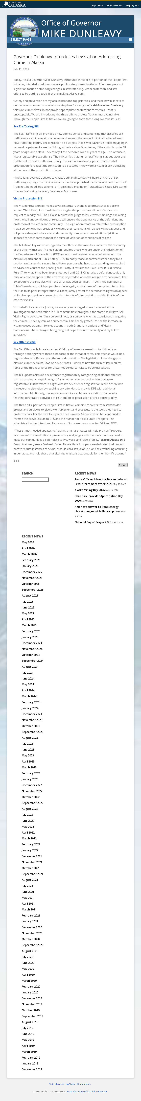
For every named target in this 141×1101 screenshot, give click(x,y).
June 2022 (28, 821)
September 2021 (32, 874)
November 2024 (32, 649)
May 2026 (28, 542)
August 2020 (30, 951)
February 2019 (31, 1057)
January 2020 (30, 992)
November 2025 (32, 578)
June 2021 (28, 892)
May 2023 (28, 755)
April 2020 (28, 974)
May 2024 (28, 684)
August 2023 (30, 738)
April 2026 (28, 548)
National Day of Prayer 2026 (93, 522)
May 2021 (28, 898)
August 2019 (30, 1022)
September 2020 (32, 945)
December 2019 (32, 998)
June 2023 (28, 749)
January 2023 (30, 779)
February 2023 (31, 773)
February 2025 (31, 631)
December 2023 (32, 714)
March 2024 (29, 696)
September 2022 (32, 803)
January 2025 (30, 637)
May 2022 (28, 826)
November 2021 (32, 862)
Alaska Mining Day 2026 (90, 490)
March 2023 (29, 767)
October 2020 (31, 939)
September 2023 (32, 732)
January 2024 (30, 708)
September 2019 (32, 1016)
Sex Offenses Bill (24, 342)
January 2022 (30, 850)
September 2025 (32, 589)
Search (122, 464)
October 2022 (31, 797)
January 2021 (30, 921)
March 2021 (29, 909)
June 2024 (28, 678)
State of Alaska (23, 4)
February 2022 (31, 844)
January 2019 (30, 1063)
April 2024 (28, 690)
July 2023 (27, 744)
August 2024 (30, 667)
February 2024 (31, 702)
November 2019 (32, 1004)
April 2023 (28, 761)
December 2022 (32, 785)
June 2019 (28, 1034)
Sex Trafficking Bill (26, 126)
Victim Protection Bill (27, 198)
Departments (114, 5)
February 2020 (31, 986)
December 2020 (32, 927)
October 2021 (31, 868)
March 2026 (29, 554)
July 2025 (27, 601)
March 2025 (29, 625)
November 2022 (32, 791)
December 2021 (32, 856)
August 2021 (30, 880)
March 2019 (29, 1052)
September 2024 (32, 661)
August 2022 (30, 809)
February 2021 (31, 915)
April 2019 (28, 1046)
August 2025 (30, 595)
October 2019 (31, 1010)
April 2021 (28, 903)
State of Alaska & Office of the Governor (87, 1091)
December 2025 (32, 572)
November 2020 (32, 933)
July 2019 (27, 1028)
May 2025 (28, 613)
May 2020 (28, 969)
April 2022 (28, 832)
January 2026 (30, 566)
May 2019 (28, 1040)
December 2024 (32, 643)
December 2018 (32, 1069)
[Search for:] (35, 480)
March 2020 (29, 981)
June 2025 (28, 607)
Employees (132, 5)
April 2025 (28, 619)
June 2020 (28, 963)
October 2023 (31, 726)
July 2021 (27, 886)
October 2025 (31, 584)
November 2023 (32, 720)
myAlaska (97, 5)
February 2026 (31, 560)
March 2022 (29, 838)
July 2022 (27, 815)
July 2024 (27, 672)
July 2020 (27, 957)
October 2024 (31, 655)
